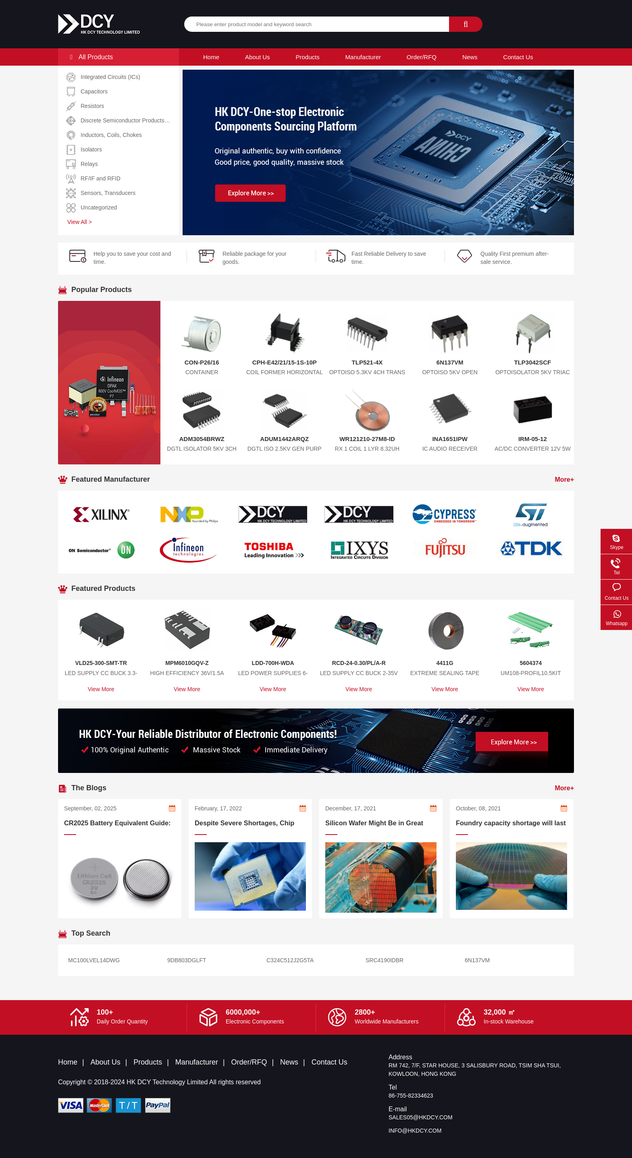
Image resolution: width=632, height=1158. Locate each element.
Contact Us (518, 57)
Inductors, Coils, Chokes (111, 135)
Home (211, 57)
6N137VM (477, 960)
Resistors (92, 106)
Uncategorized (99, 207)
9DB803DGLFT (186, 960)
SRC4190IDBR (384, 960)
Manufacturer (363, 57)
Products (308, 57)
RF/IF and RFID (101, 178)
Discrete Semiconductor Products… (125, 120)
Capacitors (94, 91)
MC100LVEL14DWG (94, 960)
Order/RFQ (422, 57)
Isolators (91, 149)
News (470, 57)
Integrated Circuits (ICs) (110, 77)
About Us (257, 57)
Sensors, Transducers (108, 193)
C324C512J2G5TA (290, 960)
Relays (89, 164)
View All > (79, 222)
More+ (564, 479)
